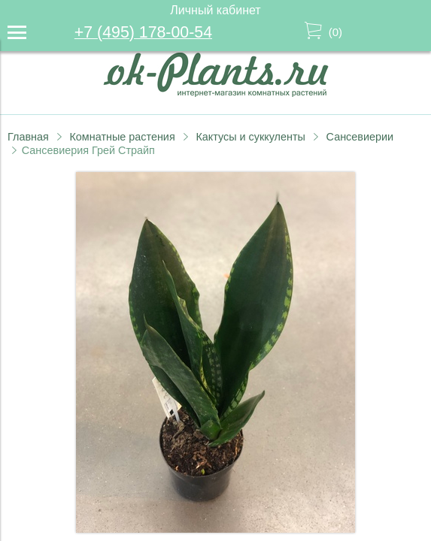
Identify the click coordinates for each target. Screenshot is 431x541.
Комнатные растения (122, 137)
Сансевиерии (359, 137)
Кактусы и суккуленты (250, 137)
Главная (28, 137)
